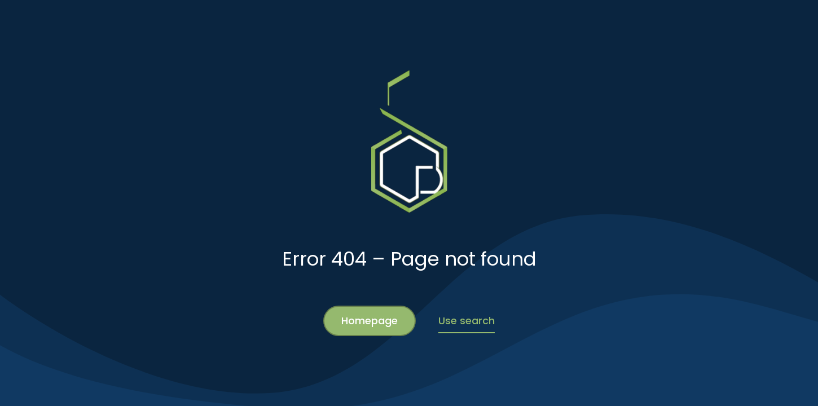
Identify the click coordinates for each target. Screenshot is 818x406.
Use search (466, 321)
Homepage (369, 321)
